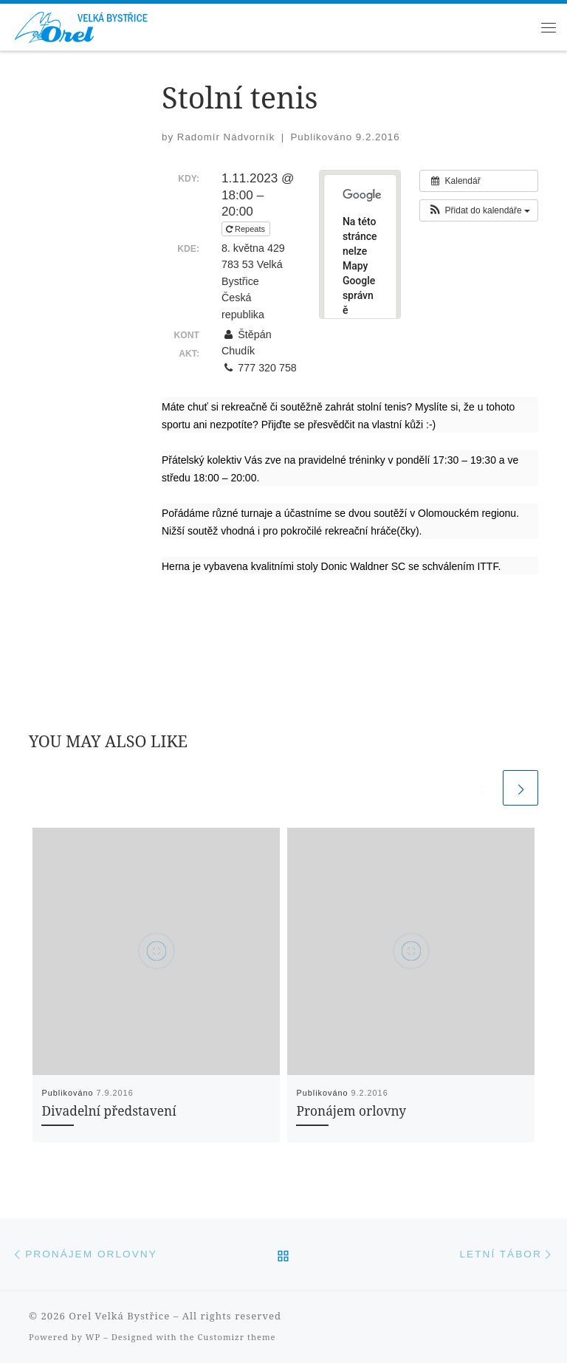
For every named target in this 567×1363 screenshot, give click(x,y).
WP (93, 1336)
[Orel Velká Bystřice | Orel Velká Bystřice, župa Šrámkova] (82, 25)
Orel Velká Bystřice (119, 1315)
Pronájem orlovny (351, 1110)
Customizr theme (237, 1336)
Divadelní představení (108, 1110)
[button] (478, 210)
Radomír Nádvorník (226, 137)
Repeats (246, 228)
